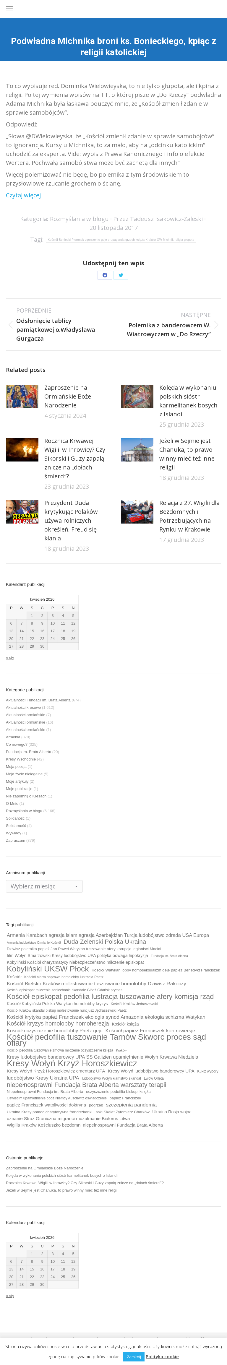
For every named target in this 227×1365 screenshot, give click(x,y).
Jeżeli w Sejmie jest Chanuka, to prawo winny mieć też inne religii (187, 454)
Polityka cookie (162, 1356)
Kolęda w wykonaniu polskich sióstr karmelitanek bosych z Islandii (188, 401)
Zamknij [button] (134, 1356)
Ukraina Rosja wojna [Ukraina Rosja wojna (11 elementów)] (171, 1111)
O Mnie (12, 803)
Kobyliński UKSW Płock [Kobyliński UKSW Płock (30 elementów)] (48, 969)
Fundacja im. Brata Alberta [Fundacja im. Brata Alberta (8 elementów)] (169, 956)
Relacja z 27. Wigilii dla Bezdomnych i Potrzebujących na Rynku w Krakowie (189, 516)
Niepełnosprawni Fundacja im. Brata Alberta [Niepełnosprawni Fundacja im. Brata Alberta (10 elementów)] (45, 1091)
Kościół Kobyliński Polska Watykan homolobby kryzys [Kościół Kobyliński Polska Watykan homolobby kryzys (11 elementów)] (57, 1003)
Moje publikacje (19, 788)
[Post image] (22, 396)
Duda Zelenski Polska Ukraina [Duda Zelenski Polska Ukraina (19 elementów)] (105, 942)
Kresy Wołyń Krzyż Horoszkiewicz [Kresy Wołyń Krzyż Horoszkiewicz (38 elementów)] (72, 1063)
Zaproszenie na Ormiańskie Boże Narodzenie (67, 396)
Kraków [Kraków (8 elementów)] (121, 1050)
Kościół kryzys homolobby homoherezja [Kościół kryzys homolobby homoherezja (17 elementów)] (58, 1023)
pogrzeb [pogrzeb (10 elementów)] (96, 1105)
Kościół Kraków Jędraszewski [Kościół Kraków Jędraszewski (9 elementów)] (134, 1004)
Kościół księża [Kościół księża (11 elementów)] (125, 1024)
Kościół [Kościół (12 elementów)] (14, 976)
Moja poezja (16, 766)
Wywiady (13, 833)
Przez (158, 219)
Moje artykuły (17, 781)
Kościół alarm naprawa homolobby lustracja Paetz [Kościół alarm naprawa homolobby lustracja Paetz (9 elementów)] (63, 977)
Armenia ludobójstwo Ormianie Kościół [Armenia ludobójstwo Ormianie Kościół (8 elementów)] (34, 942)
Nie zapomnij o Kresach (26, 796)
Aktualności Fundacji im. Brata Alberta (38, 700)
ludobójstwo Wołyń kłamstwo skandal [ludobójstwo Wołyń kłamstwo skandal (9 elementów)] (111, 1078)
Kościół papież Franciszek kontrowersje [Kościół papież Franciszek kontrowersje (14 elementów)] (150, 1031)
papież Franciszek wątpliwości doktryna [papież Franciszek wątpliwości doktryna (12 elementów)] (46, 1104)
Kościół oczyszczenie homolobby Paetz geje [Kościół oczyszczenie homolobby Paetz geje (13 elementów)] (55, 1030)
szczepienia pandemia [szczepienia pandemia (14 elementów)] (131, 1105)
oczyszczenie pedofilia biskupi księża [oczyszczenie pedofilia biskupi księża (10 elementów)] (118, 1091)
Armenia (13, 737)
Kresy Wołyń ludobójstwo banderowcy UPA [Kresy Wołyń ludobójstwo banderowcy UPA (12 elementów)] (151, 1070)
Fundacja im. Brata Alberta (28, 752)
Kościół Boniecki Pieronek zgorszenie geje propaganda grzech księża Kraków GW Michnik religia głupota (121, 239)
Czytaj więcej (23, 195)
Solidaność (15, 818)
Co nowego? (16, 744)
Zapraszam (15, 840)
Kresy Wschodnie (21, 759)
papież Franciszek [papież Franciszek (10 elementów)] (125, 1098)
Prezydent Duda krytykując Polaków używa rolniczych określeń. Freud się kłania (71, 520)
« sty (10, 657)
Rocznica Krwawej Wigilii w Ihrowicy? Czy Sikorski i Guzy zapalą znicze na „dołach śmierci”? (74, 458)
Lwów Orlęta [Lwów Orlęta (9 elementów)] (154, 1078)
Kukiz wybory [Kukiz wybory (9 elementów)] (207, 1071)
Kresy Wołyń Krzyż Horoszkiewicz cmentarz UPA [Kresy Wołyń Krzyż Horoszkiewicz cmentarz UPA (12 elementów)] (56, 1070)
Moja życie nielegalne (24, 774)
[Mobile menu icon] (9, 8)
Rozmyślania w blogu (79, 219)
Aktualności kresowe (23, 707)
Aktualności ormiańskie (25, 715)
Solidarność (16, 825)
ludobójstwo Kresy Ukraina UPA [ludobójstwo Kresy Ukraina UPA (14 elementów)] (43, 1078)
